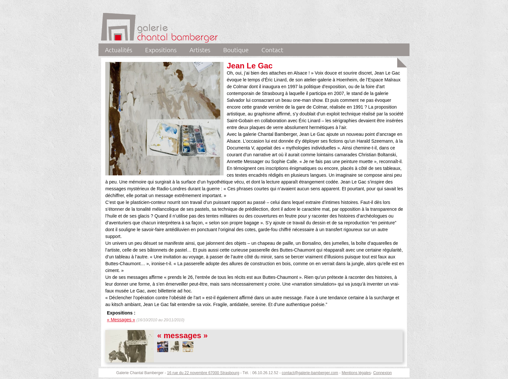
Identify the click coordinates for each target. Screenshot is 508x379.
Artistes (200, 49)
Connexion (382, 373)
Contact (272, 49)
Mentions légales (356, 373)
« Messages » (121, 319)
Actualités (118, 49)
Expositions (161, 49)
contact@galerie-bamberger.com (310, 373)
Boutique (235, 49)
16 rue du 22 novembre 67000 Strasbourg (203, 373)
